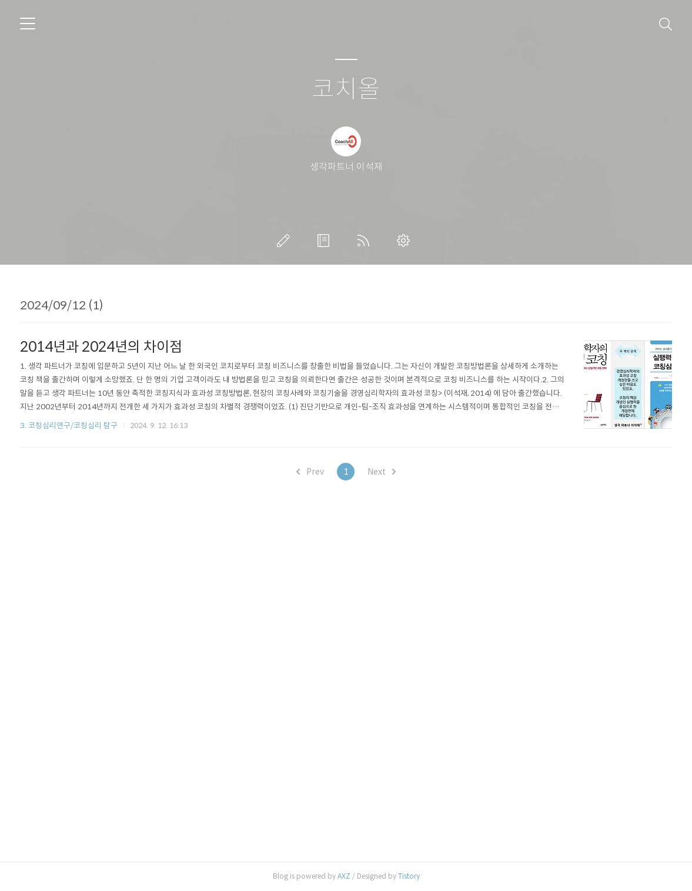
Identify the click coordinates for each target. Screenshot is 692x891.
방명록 (326, 240)
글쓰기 (286, 240)
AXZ (343, 876)
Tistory (409, 876)
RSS (366, 240)
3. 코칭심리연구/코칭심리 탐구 (69, 426)
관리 (406, 240)
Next (381, 471)
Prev (310, 471)
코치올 (346, 89)
